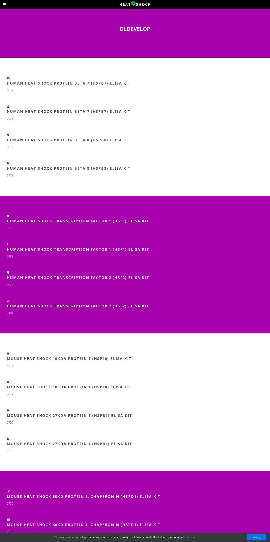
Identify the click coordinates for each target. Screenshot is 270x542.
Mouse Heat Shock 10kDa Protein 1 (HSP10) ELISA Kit (69, 358)
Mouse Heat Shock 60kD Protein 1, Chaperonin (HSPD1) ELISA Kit (84, 496)
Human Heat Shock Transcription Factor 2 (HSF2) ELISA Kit (78, 277)
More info (189, 537)
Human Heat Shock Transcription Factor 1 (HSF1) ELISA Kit (78, 220)
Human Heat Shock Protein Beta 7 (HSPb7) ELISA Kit (69, 83)
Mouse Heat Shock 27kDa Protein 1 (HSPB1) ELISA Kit (69, 415)
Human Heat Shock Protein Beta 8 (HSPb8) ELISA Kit (69, 139)
